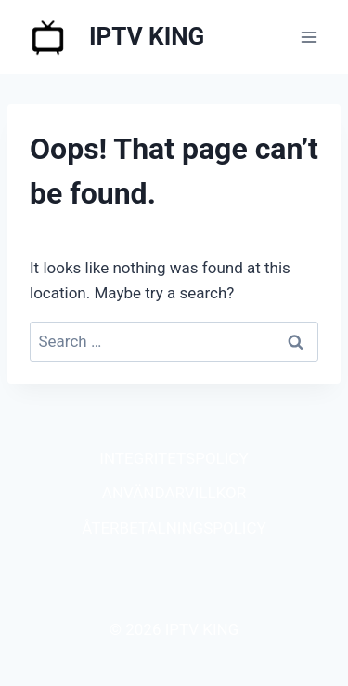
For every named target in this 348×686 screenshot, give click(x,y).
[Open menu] (308, 36)
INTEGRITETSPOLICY (173, 458)
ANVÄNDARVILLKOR (174, 492)
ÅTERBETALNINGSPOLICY (173, 528)
